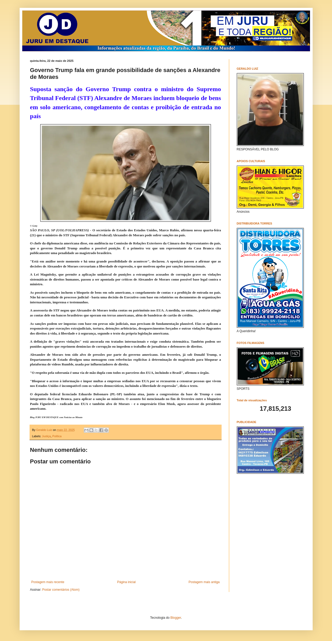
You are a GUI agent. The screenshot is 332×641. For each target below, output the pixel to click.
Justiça (46, 436)
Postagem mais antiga (204, 582)
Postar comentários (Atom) (61, 589)
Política (56, 436)
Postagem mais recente (47, 582)
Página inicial (126, 582)
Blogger (175, 618)
